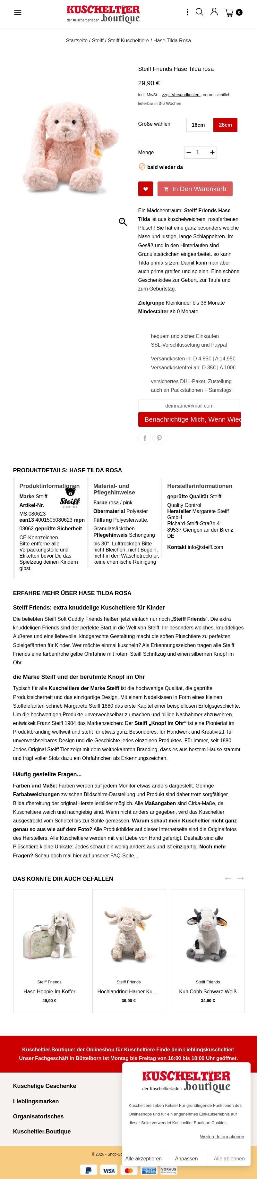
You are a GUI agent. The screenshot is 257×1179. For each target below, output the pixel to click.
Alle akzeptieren (143, 1158)
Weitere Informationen (222, 1136)
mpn (79, 520)
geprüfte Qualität (187, 496)
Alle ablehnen (229, 1158)
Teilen (145, 438)
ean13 (27, 520)
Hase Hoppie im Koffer (49, 991)
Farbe (100, 502)
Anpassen (186, 1158)
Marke (27, 496)
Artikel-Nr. (32, 505)
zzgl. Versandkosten (181, 94)
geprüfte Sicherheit (58, 528)
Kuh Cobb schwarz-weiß (207, 991)
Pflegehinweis (110, 535)
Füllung (102, 520)
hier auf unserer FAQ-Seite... (105, 855)
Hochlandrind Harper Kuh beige (134, 991)
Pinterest (159, 438)
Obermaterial (109, 511)
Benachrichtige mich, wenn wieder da (193, 419)
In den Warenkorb (195, 188)
